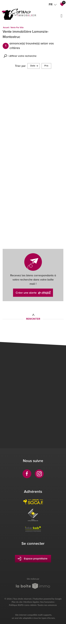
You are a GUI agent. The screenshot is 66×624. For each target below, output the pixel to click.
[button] (20, 56)
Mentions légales (31, 602)
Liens (26, 605)
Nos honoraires (47, 602)
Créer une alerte (33, 292)
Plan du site (17, 602)
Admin (33, 605)
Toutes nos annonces (47, 605)
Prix (46, 65)
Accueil (6, 27)
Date (34, 65)
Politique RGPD (16, 605)
